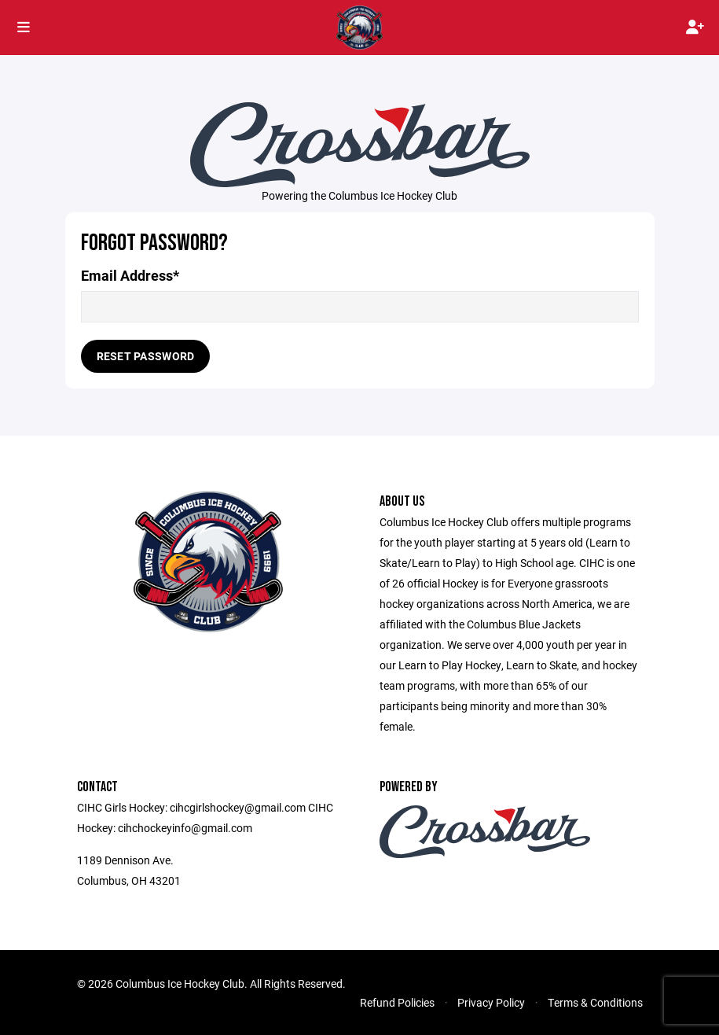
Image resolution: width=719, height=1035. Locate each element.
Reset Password (146, 355)
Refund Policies (397, 1002)
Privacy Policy (491, 1002)
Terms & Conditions (595, 1002)
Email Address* (130, 276)
